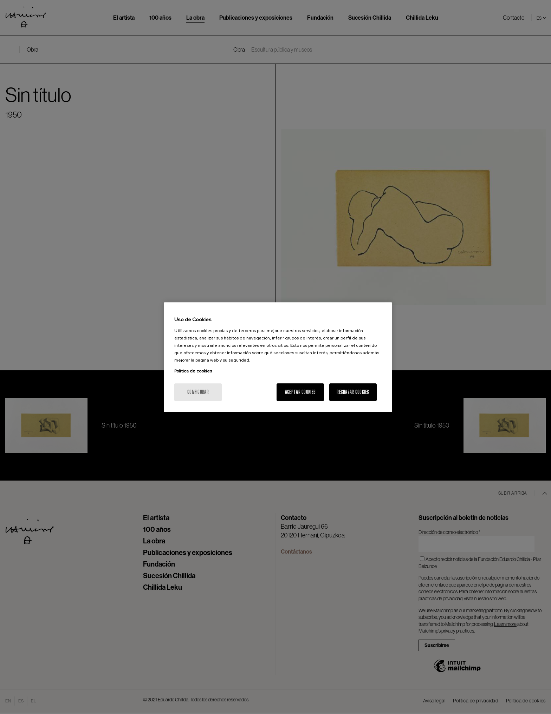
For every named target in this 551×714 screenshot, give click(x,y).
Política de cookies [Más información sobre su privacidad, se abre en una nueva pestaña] (193, 371)
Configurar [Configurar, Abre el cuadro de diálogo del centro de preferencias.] (198, 392)
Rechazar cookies (353, 392)
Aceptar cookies (300, 392)
